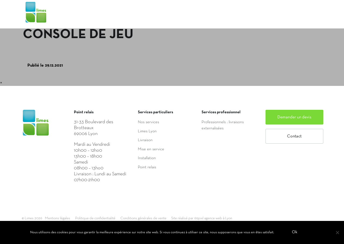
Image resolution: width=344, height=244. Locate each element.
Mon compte (301, 16)
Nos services (148, 122)
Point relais (147, 167)
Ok (295, 233)
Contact (294, 136)
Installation (147, 158)
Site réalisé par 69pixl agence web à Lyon (236, 218)
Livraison (145, 140)
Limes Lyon (147, 131)
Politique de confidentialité (109, 218)
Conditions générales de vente (167, 218)
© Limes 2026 (33, 218)
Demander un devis (294, 117)
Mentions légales (63, 218)
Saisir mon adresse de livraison (241, 16)
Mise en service (151, 149)
